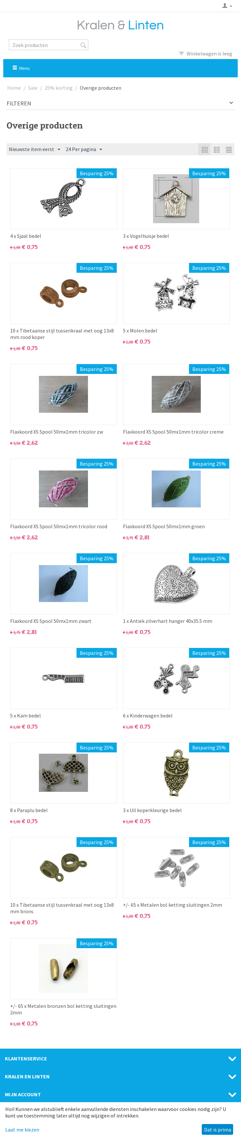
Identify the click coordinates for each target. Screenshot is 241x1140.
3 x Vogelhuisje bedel (146, 236)
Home (14, 88)
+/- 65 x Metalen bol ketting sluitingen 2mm (172, 904)
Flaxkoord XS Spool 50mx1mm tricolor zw (56, 431)
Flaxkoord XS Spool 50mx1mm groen (164, 526)
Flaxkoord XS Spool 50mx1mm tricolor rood (58, 526)
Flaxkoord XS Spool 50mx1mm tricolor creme (173, 431)
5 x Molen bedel (140, 330)
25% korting (59, 88)
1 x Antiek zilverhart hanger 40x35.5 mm (167, 621)
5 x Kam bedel (25, 715)
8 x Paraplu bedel (29, 810)
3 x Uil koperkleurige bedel (152, 810)
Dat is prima (217, 1129)
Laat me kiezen (22, 1129)
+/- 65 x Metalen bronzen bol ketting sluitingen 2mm (63, 1009)
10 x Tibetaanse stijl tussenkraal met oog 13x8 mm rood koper (62, 333)
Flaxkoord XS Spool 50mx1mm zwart (51, 621)
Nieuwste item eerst (34, 149)
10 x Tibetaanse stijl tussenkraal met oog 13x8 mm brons (62, 908)
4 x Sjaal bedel (25, 236)
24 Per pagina (84, 149)
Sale (33, 88)
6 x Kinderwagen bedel (148, 715)
